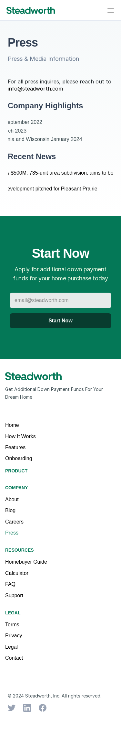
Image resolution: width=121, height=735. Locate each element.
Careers (14, 521)
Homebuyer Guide (26, 562)
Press (11, 532)
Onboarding (18, 458)
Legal (11, 647)
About (12, 499)
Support (14, 595)
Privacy (13, 635)
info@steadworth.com (35, 88)
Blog (10, 510)
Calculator (16, 573)
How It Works (20, 436)
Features (15, 447)
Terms (12, 624)
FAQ (10, 584)
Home (12, 425)
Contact (14, 658)
